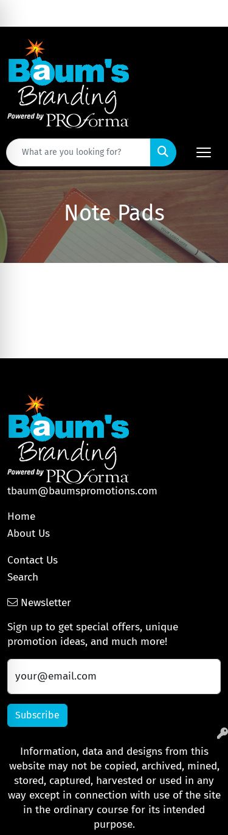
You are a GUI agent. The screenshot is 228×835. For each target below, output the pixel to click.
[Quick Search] (78, 152)
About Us (28, 533)
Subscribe (37, 715)
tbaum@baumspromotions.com (82, 491)
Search (22, 577)
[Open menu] (204, 152)
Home (21, 516)
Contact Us (32, 560)
